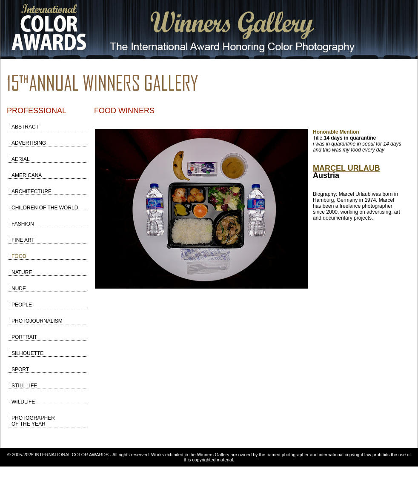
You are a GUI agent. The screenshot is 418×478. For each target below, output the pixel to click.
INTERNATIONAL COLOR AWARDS (72, 454)
